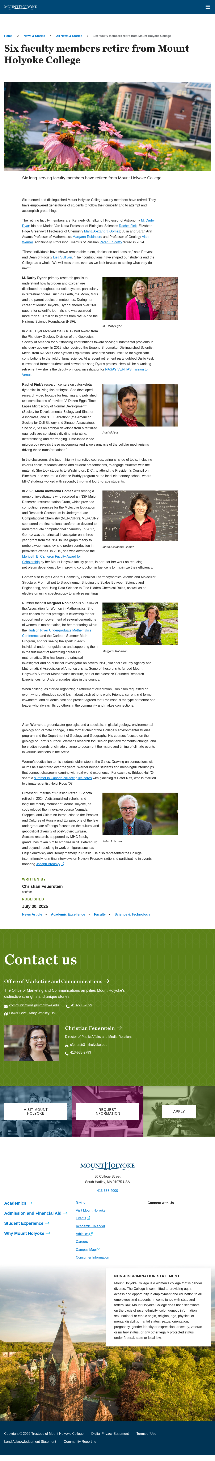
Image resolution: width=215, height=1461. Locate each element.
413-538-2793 (80, 1052)
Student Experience (23, 1229)
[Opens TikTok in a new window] (188, 1218)
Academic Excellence (68, 914)
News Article (32, 914)
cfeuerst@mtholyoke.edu (88, 1044)
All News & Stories (69, 36)
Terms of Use (146, 1440)
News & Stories (34, 36)
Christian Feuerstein (90, 1028)
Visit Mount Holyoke (90, 1216)
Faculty (100, 914)
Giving (80, 1209)
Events (81, 1224)
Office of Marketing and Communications (53, 981)
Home (8, 36)
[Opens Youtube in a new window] (179, 1218)
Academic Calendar (90, 1232)
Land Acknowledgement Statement (30, 1448)
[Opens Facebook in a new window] (160, 1218)
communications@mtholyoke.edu (34, 1005)
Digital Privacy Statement (110, 1440)
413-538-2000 (107, 1197)
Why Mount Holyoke (24, 1239)
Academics (15, 1209)
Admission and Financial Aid (33, 1219)
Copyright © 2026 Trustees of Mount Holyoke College (44, 1440)
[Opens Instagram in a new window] (151, 1218)
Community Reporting (80, 1448)
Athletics (82, 1240)
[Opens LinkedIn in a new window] (169, 1218)
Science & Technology (132, 914)
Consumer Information (92, 1263)
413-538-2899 (81, 1005)
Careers (82, 1248)
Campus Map (86, 1256)
